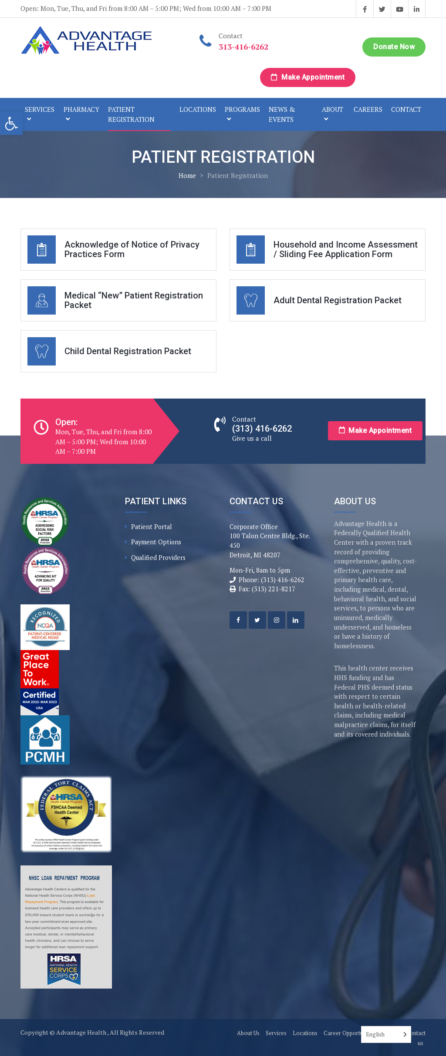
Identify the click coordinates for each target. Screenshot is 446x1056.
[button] (11, 123)
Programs (242, 109)
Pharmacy (81, 109)
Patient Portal (151, 527)
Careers (368, 109)
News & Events (282, 114)
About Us (248, 1033)
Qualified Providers (158, 557)
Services (39, 109)
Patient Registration (131, 114)
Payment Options (156, 542)
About (332, 109)
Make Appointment (308, 77)
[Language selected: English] (386, 1034)
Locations (197, 109)
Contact (406, 109)
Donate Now (394, 47)
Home (187, 175)
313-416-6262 (243, 46)
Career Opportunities (350, 1033)
